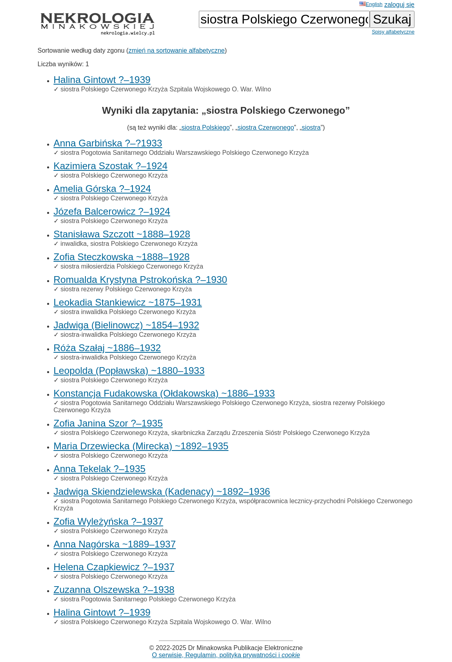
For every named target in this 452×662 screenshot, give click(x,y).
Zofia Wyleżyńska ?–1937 (108, 521)
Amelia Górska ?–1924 (102, 188)
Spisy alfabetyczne (393, 32)
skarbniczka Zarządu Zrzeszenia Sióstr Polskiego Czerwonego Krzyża (270, 432)
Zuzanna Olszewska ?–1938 (114, 589)
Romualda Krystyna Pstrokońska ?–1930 (140, 279)
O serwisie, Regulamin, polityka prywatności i (226, 655)
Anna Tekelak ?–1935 (99, 468)
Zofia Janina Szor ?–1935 (108, 423)
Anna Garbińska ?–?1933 (108, 143)
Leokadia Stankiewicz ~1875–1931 (128, 302)
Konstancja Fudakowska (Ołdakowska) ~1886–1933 (164, 393)
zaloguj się (399, 4)
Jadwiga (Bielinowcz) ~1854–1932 (126, 325)
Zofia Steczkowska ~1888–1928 (122, 256)
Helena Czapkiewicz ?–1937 (114, 566)
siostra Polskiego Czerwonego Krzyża (114, 175)
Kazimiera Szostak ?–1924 (111, 165)
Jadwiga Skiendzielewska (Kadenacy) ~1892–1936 (162, 491)
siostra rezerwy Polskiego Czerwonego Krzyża (126, 289)
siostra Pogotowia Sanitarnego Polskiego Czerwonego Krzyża (147, 501)
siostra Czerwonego (266, 127)
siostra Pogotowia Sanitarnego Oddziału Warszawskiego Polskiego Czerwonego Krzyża (184, 152)
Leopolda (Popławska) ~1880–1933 (129, 370)
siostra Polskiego (205, 127)
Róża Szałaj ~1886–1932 (107, 347)
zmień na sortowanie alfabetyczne (177, 50)
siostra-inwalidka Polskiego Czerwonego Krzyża (128, 334)
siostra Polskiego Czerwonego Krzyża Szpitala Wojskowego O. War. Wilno (165, 89)
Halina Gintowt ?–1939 (102, 79)
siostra (311, 127)
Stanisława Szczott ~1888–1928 (122, 234)
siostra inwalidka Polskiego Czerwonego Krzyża (128, 311)
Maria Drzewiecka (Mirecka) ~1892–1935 (141, 446)
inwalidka (73, 243)
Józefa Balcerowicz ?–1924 (112, 211)
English (371, 4)
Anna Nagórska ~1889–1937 (115, 544)
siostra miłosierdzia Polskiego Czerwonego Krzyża (131, 266)
